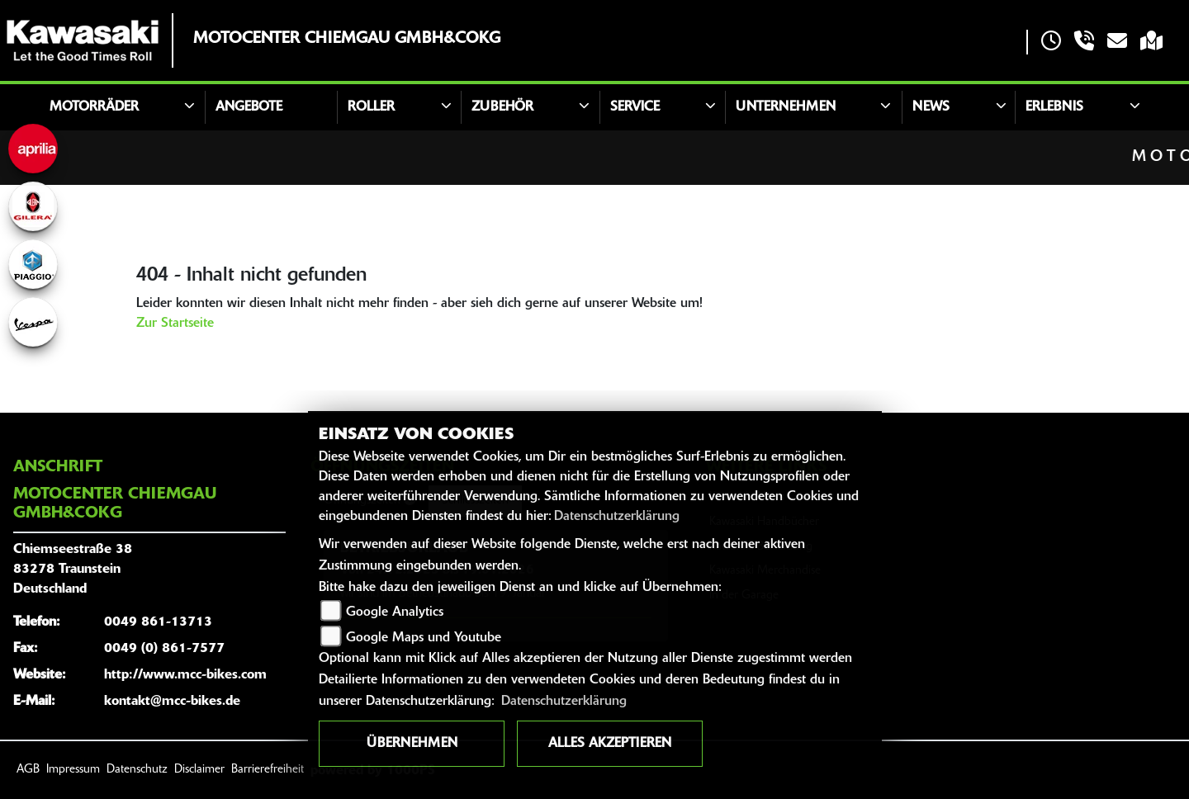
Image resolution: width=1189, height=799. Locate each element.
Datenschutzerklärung (617, 516)
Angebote (249, 107)
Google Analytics (394, 612)
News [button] (931, 107)
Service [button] (635, 107)
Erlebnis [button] (1054, 107)
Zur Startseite (175, 323)
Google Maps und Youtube (423, 638)
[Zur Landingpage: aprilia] (33, 148)
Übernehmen (412, 743)
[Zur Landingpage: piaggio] (33, 264)
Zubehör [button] (502, 107)
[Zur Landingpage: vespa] (33, 322)
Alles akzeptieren (609, 743)
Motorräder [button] (94, 107)
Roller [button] (371, 107)
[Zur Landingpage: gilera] (33, 206)
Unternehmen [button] (786, 107)
